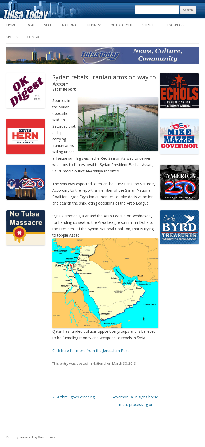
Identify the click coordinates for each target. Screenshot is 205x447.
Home (11, 25)
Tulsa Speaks (173, 25)
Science (148, 25)
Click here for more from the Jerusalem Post (90, 350)
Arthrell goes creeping (73, 396)
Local (30, 25)
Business (94, 25)
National (70, 25)
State (48, 25)
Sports (12, 37)
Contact (34, 37)
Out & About (122, 25)
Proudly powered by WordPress (30, 437)
